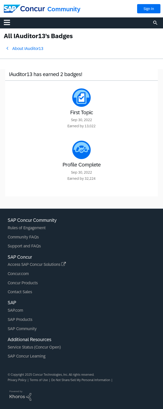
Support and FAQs (24, 246)
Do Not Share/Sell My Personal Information (80, 380)
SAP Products (20, 319)
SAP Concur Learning (26, 356)
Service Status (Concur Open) (34, 347)
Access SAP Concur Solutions (37, 264)
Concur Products (23, 283)
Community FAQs (23, 237)
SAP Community (22, 329)
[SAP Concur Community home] (24, 9)
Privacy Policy (17, 380)
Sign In (149, 9)
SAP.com (15, 310)
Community (63, 9)
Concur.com (18, 273)
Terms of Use (39, 380)
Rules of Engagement (27, 228)
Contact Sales (20, 292)
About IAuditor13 (27, 48)
